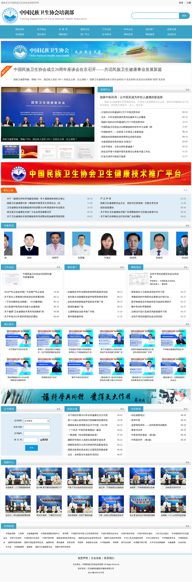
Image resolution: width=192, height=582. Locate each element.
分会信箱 (96, 558)
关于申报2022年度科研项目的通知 (21, 316)
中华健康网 (105, 542)
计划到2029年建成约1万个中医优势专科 (120, 112)
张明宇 (69, 258)
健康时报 (50, 542)
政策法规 (171, 29)
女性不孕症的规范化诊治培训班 (146, 316)
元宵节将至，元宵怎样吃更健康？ (117, 147)
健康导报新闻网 (14, 542)
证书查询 (106, 34)
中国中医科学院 (127, 533)
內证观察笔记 (138, 415)
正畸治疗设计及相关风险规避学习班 (149, 311)
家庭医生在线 (91, 542)
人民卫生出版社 (162, 533)
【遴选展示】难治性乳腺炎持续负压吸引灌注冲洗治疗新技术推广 (111, 380)
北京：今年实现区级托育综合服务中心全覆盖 (123, 117)
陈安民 (147, 258)
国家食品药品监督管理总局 (89, 538)
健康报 (29, 547)
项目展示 (41, 34)
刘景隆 (95, 258)
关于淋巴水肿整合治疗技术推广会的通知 (120, 216)
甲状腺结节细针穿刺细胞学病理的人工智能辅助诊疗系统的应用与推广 (80, 352)
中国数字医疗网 (140, 542)
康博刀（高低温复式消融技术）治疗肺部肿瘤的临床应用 (49, 352)
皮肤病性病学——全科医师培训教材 (149, 425)
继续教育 (150, 34)
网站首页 (19, 29)
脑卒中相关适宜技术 (80, 377)
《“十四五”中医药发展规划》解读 (84, 430)
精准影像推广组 (75, 307)
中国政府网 (10, 533)
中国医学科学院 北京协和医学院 (85, 533)
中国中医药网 (48, 538)
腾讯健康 (60, 542)
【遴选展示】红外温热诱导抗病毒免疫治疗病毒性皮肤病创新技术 (142, 380)
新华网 (65, 533)
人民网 (21, 533)
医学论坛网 (126, 542)
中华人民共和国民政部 (133, 538)
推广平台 (84, 34)
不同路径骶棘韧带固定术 (173, 349)
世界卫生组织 (15, 538)
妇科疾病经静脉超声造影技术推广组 (85, 302)
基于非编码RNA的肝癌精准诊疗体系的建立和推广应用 (111, 352)
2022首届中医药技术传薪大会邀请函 (22, 307)
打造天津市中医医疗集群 (113, 156)
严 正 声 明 (105, 198)
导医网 (80, 542)
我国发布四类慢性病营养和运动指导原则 (121, 137)
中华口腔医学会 (152, 538)
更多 (187, 89)
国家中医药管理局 (62, 547)
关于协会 (41, 29)
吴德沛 (173, 258)
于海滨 (121, 258)
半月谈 (8, 547)
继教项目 (63, 34)
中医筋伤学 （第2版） (142, 440)
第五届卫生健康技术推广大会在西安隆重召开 (29, 212)
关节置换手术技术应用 (18, 349)
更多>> (186, 190)
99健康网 (171, 542)
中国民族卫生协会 (31, 538)
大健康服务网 (32, 533)
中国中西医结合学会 (109, 533)
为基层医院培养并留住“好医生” (116, 142)
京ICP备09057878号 (96, 573)
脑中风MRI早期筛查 (141, 307)
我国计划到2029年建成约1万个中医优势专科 (122, 122)
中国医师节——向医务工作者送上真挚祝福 (122, 132)
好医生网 (71, 542)
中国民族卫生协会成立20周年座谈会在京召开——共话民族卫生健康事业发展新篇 (88, 69)
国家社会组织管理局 (112, 538)
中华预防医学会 (168, 538)
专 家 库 (63, 29)
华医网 (115, 542)
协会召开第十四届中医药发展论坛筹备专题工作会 (125, 151)
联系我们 (109, 558)
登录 (181, 3)
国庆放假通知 (107, 207)
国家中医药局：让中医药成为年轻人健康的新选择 (131, 97)
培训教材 (19, 34)
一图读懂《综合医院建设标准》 (83, 435)
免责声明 (83, 558)
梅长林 (17, 258)
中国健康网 (19, 547)
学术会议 (128, 29)
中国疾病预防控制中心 (50, 533)
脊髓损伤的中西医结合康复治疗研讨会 (150, 297)
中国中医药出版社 (145, 533)
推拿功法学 (136, 430)
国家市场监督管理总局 (33, 542)
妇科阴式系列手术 (173, 487)
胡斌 (43, 258)
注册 (189, 3)
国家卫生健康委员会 (43, 547)
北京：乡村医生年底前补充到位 (83, 454)
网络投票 (128, 34)
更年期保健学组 (75, 316)
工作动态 (106, 29)
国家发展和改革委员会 (66, 538)
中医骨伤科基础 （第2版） (144, 435)
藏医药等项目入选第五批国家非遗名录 (87, 440)
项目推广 (150, 29)
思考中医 (135, 420)
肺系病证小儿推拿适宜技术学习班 (148, 292)
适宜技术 (171, 34)
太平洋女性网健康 (157, 542)
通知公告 (84, 29)
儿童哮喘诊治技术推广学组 (81, 311)
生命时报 (182, 542)
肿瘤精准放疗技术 (49, 377)
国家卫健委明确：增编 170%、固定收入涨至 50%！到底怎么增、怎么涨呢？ (51, 79)
